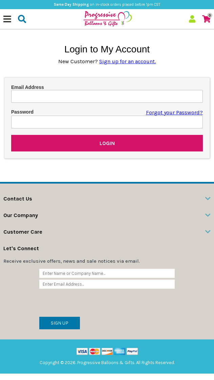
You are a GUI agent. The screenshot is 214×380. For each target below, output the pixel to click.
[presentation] (90, 303)
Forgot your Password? (174, 112)
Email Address (27, 87)
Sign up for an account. (127, 61)
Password (22, 112)
